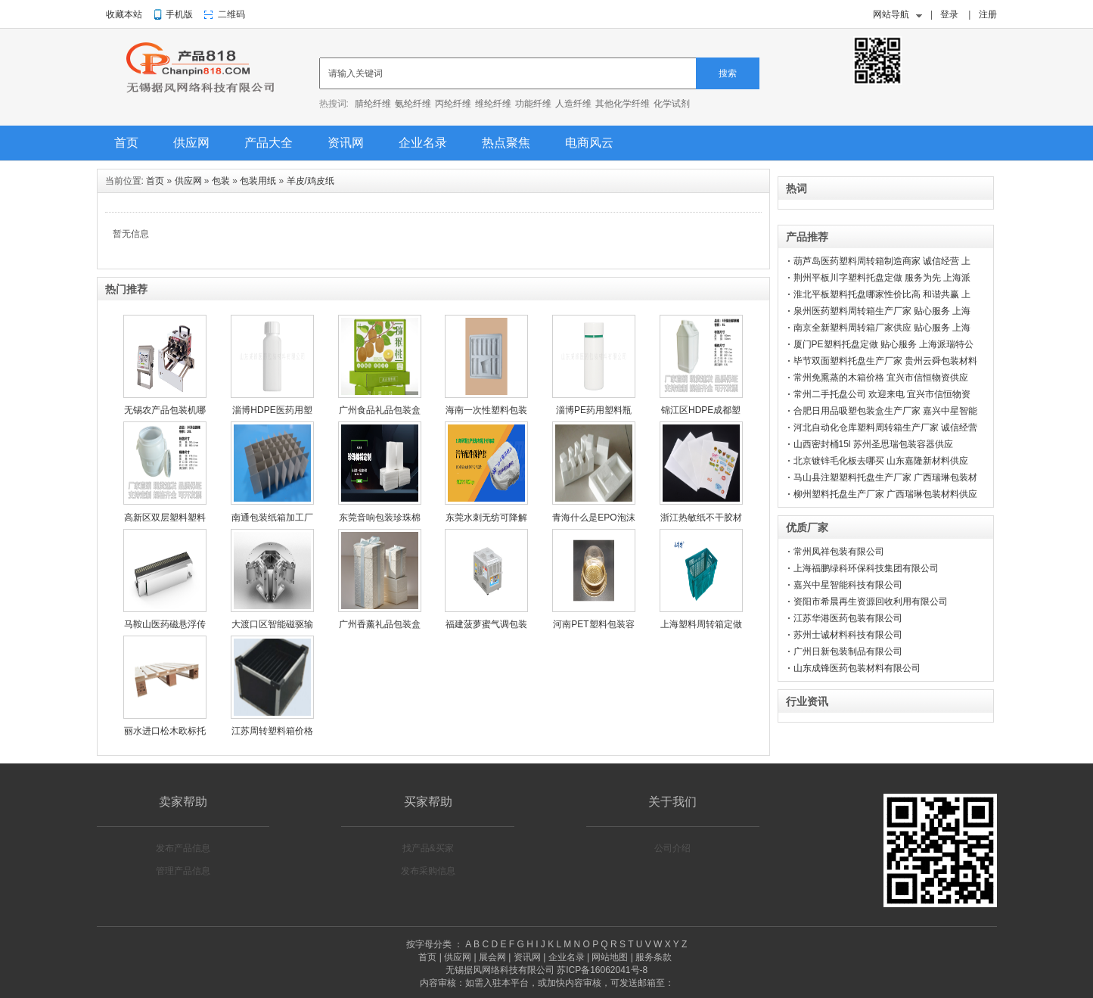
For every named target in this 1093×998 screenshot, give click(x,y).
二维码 (231, 14)
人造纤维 (573, 103)
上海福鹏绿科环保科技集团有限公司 (866, 568)
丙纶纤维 (453, 103)
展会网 (492, 957)
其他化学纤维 (622, 103)
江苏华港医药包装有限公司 (847, 618)
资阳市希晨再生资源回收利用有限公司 (870, 601)
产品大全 (268, 142)
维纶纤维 (493, 103)
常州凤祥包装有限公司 (838, 551)
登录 (949, 14)
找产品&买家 (428, 848)
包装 (221, 181)
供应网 (191, 142)
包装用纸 (258, 181)
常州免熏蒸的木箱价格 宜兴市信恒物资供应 (880, 377)
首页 (126, 142)
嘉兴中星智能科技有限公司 (847, 585)
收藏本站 (124, 14)
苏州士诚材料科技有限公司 (847, 635)
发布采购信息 (428, 871)
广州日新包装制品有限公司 (847, 651)
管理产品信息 (183, 871)
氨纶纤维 (413, 103)
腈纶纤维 (373, 103)
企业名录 (423, 142)
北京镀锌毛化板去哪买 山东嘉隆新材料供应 (880, 460)
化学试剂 (672, 103)
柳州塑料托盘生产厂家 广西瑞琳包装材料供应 (885, 494)
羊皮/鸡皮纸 (310, 181)
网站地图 (610, 957)
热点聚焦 (506, 142)
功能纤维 (533, 103)
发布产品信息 (183, 848)
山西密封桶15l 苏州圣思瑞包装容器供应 (873, 444)
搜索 (728, 73)
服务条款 (653, 957)
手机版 (179, 14)
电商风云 (589, 142)
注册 (988, 14)
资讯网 (346, 142)
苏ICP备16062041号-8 (602, 970)
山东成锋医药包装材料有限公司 (857, 668)
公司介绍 (672, 848)
